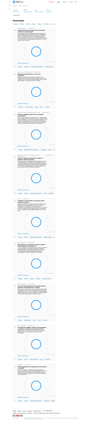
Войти (76, 1)
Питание (47, 107)
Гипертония (43, 149)
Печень (28, 24)
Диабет (25, 9)
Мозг (36, 9)
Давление (54, 400)
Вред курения (27, 320)
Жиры (41, 107)
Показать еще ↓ (17, 15)
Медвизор (15, 5)
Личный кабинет (37, 411)
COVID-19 (46, 24)
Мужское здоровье (39, 11)
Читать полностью (23, 63)
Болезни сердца (49, 66)
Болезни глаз (16, 13)
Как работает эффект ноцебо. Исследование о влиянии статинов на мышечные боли (32, 328)
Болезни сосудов (34, 359)
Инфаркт (51, 193)
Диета (36, 107)
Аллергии (15, 9)
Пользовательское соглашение (25, 413)
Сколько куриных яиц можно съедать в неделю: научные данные (30, 158)
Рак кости (48, 9)
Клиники (71, 1)
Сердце (33, 24)
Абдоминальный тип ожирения (31, 149)
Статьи (58, 1)
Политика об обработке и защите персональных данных (46, 413)
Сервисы (64, 1)
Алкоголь (32, 278)
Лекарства (47, 359)
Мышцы (22, 24)
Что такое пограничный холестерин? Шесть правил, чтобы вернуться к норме (32, 286)
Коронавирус (51, 1)
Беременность (16, 11)
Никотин (45, 320)
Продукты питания (46, 278)
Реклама (15, 413)
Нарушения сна (38, 13)
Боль (41, 359)
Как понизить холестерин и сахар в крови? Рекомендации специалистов (31, 245)
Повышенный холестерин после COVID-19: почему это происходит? (31, 31)
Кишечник (15, 24)
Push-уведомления (47, 410)
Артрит (26, 359)
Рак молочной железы (49, 12)
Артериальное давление (37, 66)
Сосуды (39, 24)
